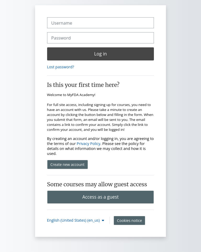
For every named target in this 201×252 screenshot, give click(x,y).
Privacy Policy (88, 143)
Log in (100, 54)
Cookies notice (129, 220)
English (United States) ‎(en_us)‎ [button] (74, 220)
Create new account (68, 164)
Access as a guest (100, 197)
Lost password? (60, 66)
